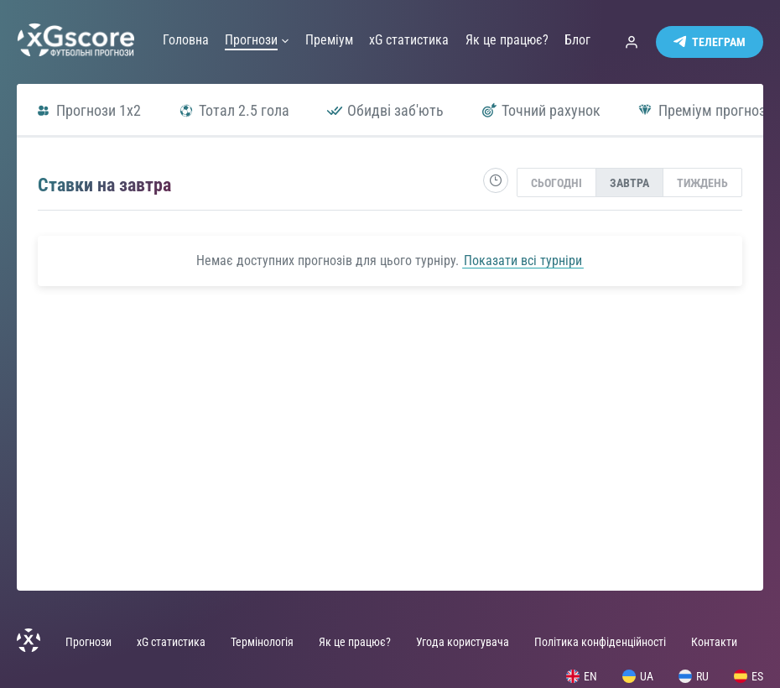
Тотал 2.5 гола (233, 110)
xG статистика (171, 642)
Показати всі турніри (523, 260)
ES (748, 676)
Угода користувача (462, 642)
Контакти (714, 642)
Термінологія (262, 642)
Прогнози (88, 642)
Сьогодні (556, 183)
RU (694, 676)
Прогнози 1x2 (88, 110)
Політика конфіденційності (600, 642)
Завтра (629, 183)
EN (581, 676)
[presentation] (556, 182)
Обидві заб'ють (385, 110)
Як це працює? (355, 642)
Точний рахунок (541, 110)
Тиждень (702, 183)
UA (637, 676)
